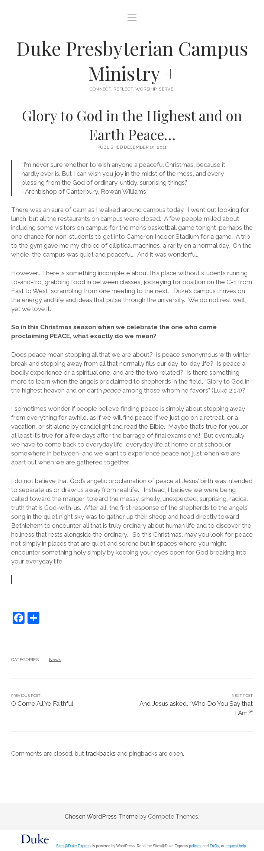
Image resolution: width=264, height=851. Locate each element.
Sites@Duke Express (73, 846)
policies (195, 846)
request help (235, 846)
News (55, 659)
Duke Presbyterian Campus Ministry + (132, 60)
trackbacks (101, 753)
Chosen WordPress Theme (101, 816)
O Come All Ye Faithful (42, 703)
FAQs (214, 846)
